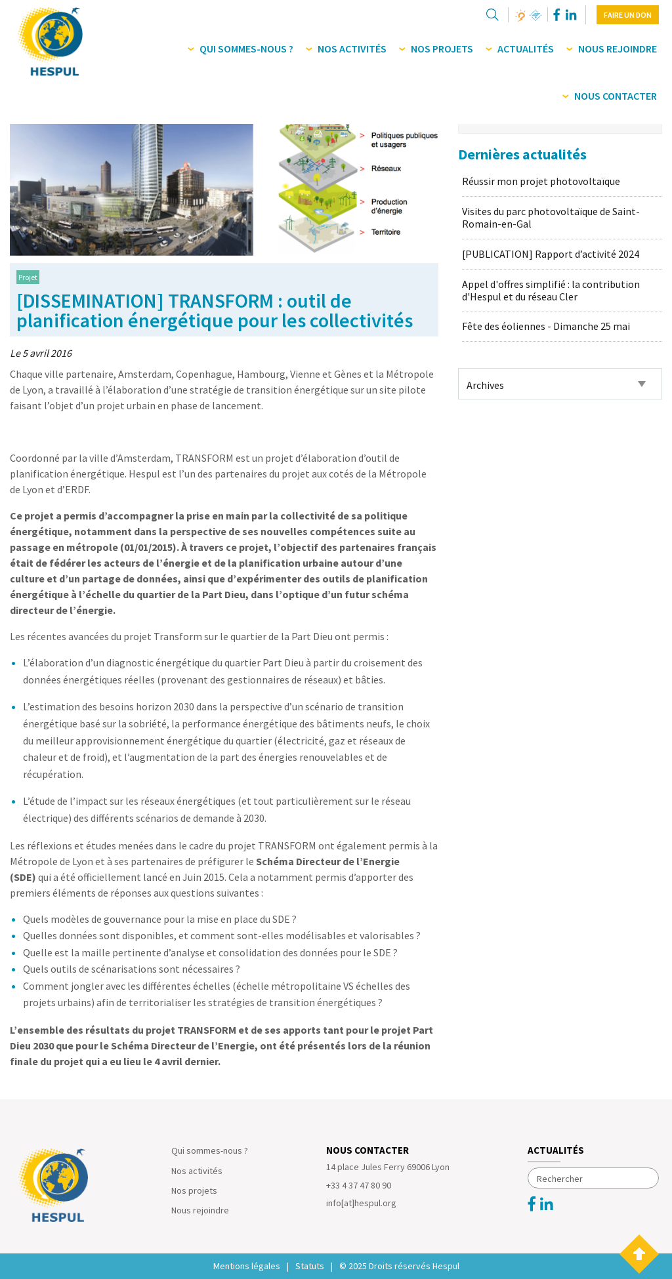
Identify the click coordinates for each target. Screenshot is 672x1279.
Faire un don (628, 15)
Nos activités (196, 1171)
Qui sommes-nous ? (209, 1150)
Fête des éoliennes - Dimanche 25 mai (546, 326)
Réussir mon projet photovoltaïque (541, 181)
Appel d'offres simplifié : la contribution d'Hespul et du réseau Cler (551, 290)
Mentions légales (246, 1266)
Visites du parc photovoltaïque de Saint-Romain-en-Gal (551, 217)
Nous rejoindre (200, 1210)
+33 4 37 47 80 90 (358, 1185)
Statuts (309, 1266)
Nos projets (194, 1190)
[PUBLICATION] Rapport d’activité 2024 (550, 253)
